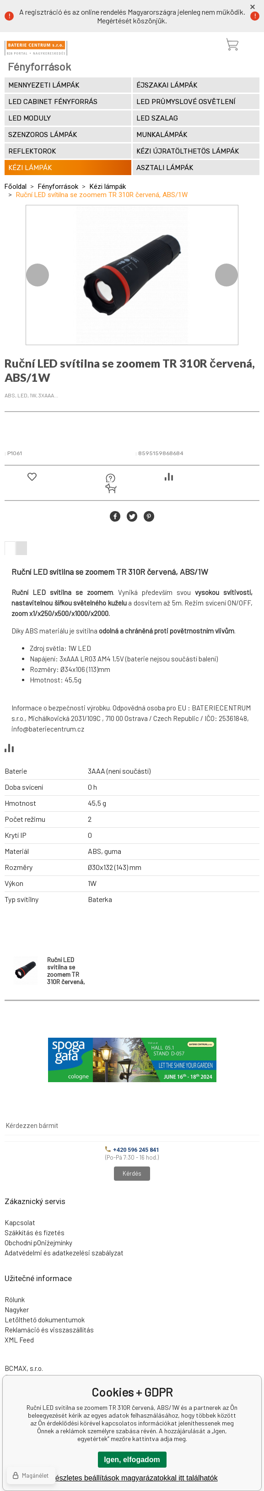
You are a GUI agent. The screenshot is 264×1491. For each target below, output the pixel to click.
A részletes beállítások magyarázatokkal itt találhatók (131, 1478)
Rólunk (15, 1299)
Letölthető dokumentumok (45, 1319)
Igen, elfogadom (132, 1459)
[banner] (36, 48)
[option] (132, 275)
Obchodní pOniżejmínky (38, 1242)
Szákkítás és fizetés (35, 1232)
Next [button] (226, 275)
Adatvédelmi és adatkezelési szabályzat (64, 1253)
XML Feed (19, 1340)
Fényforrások (58, 186)
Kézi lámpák (108, 186)
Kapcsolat (20, 1222)
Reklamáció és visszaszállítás (49, 1330)
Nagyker (17, 1309)
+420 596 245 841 (132, 1149)
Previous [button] (37, 275)
